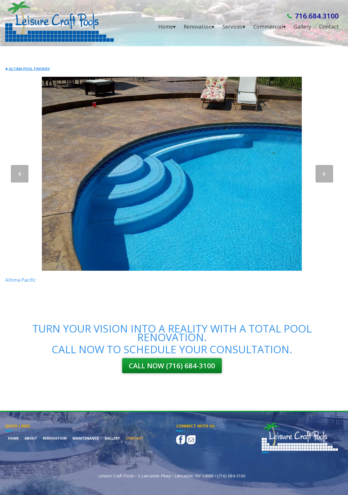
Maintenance (85, 438)
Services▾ (233, 26)
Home (13, 438)
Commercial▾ (269, 26)
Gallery (302, 26)
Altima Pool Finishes (27, 68)
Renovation (55, 438)
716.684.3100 (317, 15)
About (31, 438)
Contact (329, 26)
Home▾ (167, 26)
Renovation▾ (199, 26)
